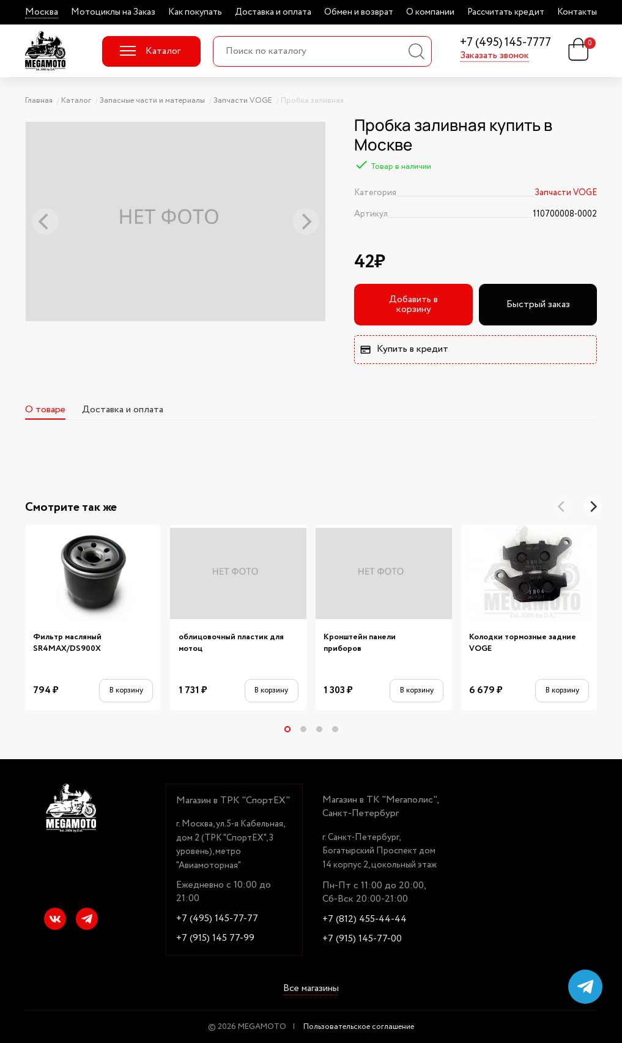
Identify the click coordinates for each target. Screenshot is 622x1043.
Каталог (150, 51)
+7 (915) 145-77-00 (362, 939)
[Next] (592, 506)
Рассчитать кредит (505, 12)
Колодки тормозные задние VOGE (522, 643)
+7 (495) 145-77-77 (217, 919)
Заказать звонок (494, 56)
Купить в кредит (404, 349)
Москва (41, 12)
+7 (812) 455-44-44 (364, 919)
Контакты (577, 12)
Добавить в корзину (413, 304)
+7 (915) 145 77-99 (215, 938)
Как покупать (195, 12)
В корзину (126, 690)
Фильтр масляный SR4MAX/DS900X (67, 643)
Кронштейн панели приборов (360, 643)
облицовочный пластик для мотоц (231, 643)
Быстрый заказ (538, 304)
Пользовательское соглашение (358, 1027)
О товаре (45, 410)
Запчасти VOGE (566, 193)
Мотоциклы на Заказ (113, 12)
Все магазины (311, 988)
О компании (430, 12)
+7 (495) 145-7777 (505, 43)
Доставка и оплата (273, 12)
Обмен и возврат (358, 12)
